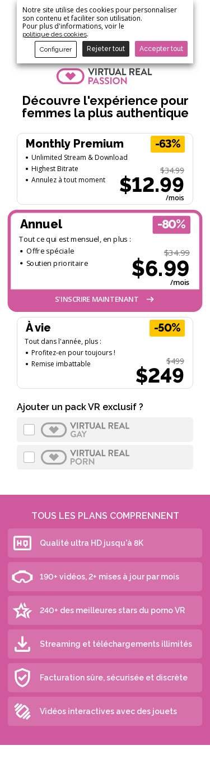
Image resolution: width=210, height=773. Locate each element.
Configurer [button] (56, 49)
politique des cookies (54, 34)
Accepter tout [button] (161, 49)
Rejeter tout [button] (106, 49)
